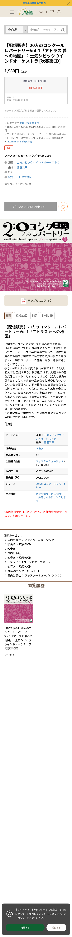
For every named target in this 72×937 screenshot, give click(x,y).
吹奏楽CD (25, 557)
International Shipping (19, 141)
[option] (36, 255)
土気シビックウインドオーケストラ (38, 162)
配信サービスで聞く (20, 177)
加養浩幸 (22, 167)
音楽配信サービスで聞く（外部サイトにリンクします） (51, 497)
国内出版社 (14, 540)
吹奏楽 (39, 448)
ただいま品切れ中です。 (33, 207)
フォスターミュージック (49, 461)
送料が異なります (29, 123)
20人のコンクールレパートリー (51, 485)
